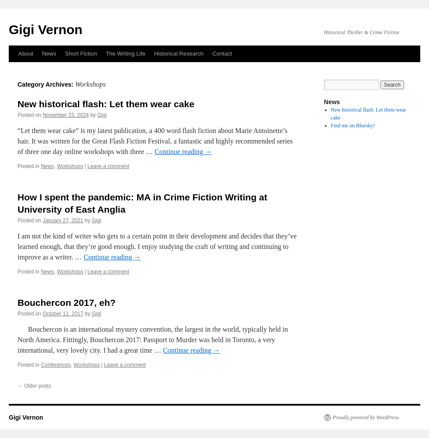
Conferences (55, 365)
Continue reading (183, 151)
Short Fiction (81, 53)
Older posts (34, 386)
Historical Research (179, 53)
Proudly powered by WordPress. (366, 417)
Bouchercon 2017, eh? (67, 303)
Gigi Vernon (45, 29)
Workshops (70, 166)
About (25, 53)
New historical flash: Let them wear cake (106, 104)
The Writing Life (125, 53)
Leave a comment (108, 166)
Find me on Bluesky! (353, 126)
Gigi (101, 115)
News (49, 53)
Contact (222, 53)
